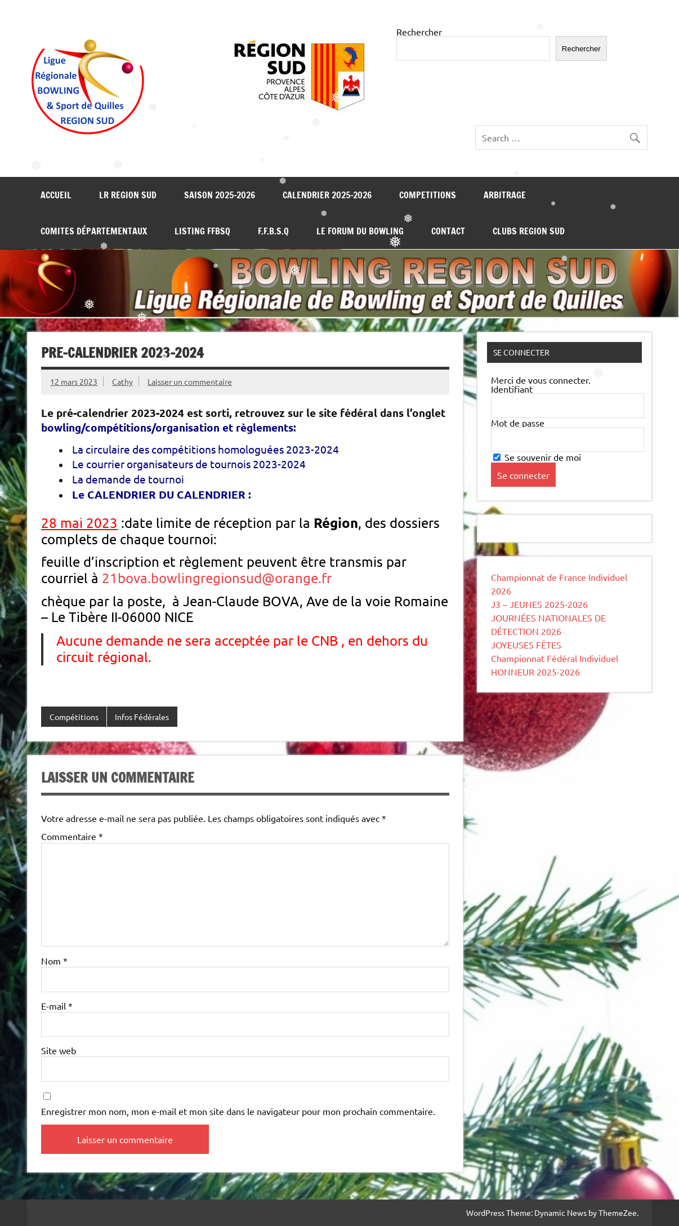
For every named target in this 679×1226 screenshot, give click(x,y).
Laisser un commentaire (190, 381)
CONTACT (448, 231)
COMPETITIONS (427, 195)
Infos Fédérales (142, 717)
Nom (54, 960)
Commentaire (72, 836)
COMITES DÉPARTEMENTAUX (94, 231)
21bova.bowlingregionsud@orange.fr (217, 578)
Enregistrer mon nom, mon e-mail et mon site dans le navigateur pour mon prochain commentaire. (238, 1111)
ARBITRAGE (505, 195)
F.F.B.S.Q (273, 231)
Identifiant (512, 388)
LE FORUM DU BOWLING (360, 231)
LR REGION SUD (128, 195)
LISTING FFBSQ (202, 231)
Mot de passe (517, 422)
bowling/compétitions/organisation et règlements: (168, 427)
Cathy (122, 381)
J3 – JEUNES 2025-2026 (539, 604)
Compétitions (74, 717)
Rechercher (419, 31)
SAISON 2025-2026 (219, 195)
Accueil (56, 195)
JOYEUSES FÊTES (526, 644)
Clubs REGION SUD (529, 231)
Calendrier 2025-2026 (327, 195)
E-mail (57, 1005)
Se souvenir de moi (537, 457)
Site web (58, 1050)
